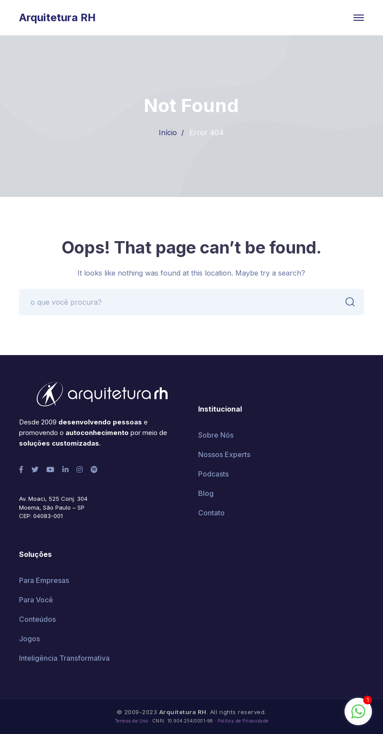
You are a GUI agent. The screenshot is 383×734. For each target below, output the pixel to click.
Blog (206, 493)
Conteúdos (37, 619)
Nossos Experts (224, 454)
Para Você (36, 599)
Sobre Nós (216, 435)
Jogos (29, 638)
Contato (211, 512)
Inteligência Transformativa (64, 658)
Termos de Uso (131, 721)
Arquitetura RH (57, 17)
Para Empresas (44, 580)
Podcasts (213, 473)
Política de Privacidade (243, 721)
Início (168, 132)
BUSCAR (348, 302)
